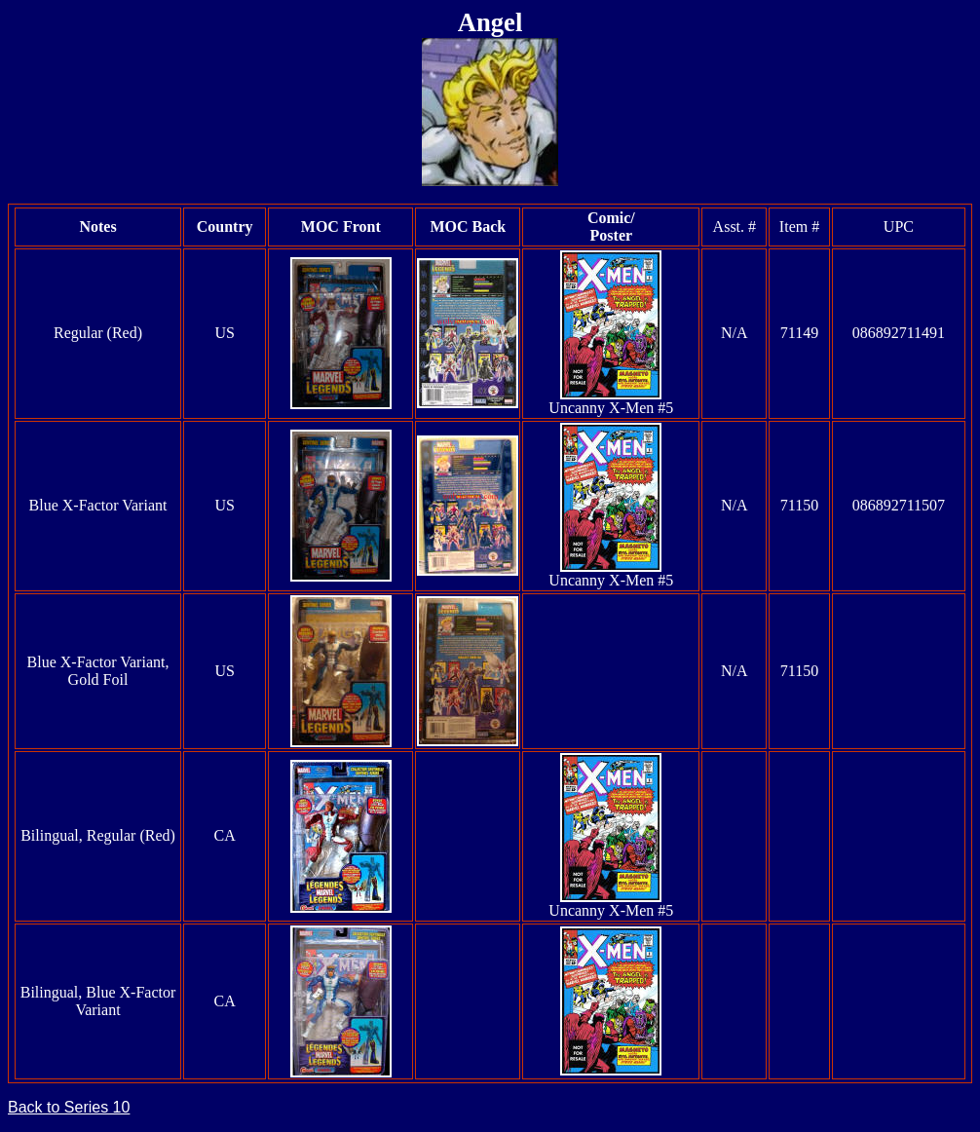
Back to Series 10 (69, 1107)
